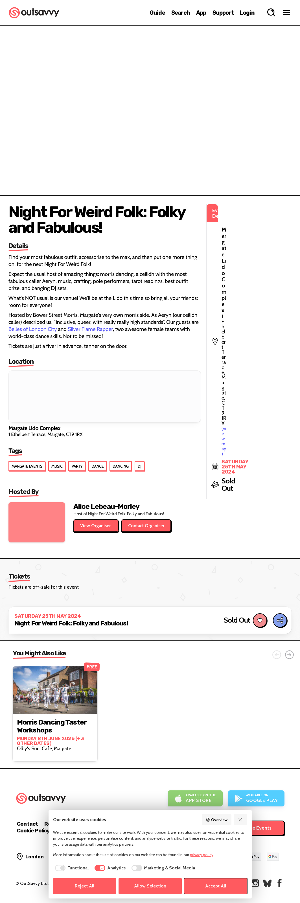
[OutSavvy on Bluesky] (267, 883)
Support (223, 12)
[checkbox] (71, 868)
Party (76, 466)
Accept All (215, 886)
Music (57, 466)
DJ (139, 466)
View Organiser (96, 525)
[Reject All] (240, 819)
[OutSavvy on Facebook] (279, 883)
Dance (97, 466)
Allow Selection (150, 886)
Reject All (84, 886)
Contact (27, 824)
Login (247, 12)
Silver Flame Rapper (90, 329)
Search (180, 12)
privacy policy (201, 854)
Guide (157, 12)
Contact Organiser (146, 525)
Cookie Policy (33, 830)
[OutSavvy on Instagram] (255, 883)
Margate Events (27, 466)
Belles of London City (32, 329)
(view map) (251, 235)
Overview (217, 819)
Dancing (121, 466)
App (201, 12)
